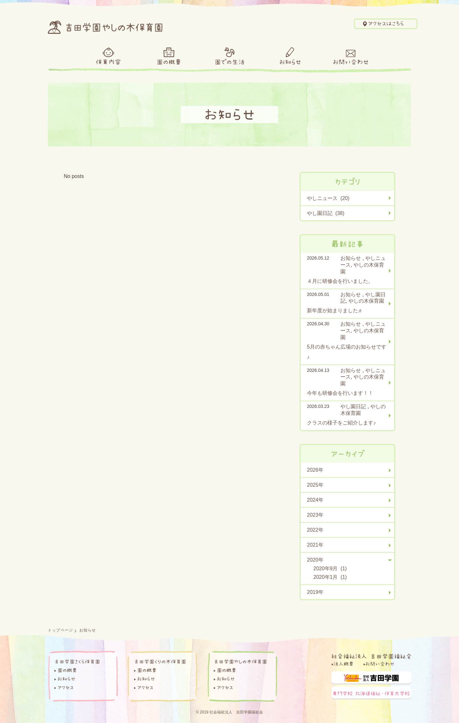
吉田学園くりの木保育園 (160, 661)
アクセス (65, 687)
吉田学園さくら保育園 (77, 661)
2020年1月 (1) (330, 577)
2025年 (315, 485)
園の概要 (169, 62)
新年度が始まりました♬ (334, 310)
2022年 (315, 530)
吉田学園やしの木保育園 (240, 661)
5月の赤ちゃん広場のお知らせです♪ (346, 352)
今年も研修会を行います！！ (340, 393)
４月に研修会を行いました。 (340, 281)
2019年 (315, 592)
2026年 (315, 470)
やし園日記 (353, 406)
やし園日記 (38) (325, 213)
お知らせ (290, 62)
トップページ (60, 630)
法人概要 (343, 663)
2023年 (315, 515)
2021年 (315, 545)
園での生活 (230, 62)
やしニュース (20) (328, 198)
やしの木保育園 (366, 301)
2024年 (315, 500)
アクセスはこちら (386, 23)
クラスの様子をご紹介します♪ (341, 422)
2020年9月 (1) (330, 568)
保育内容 (108, 62)
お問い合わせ (351, 62)
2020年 (315, 560)
